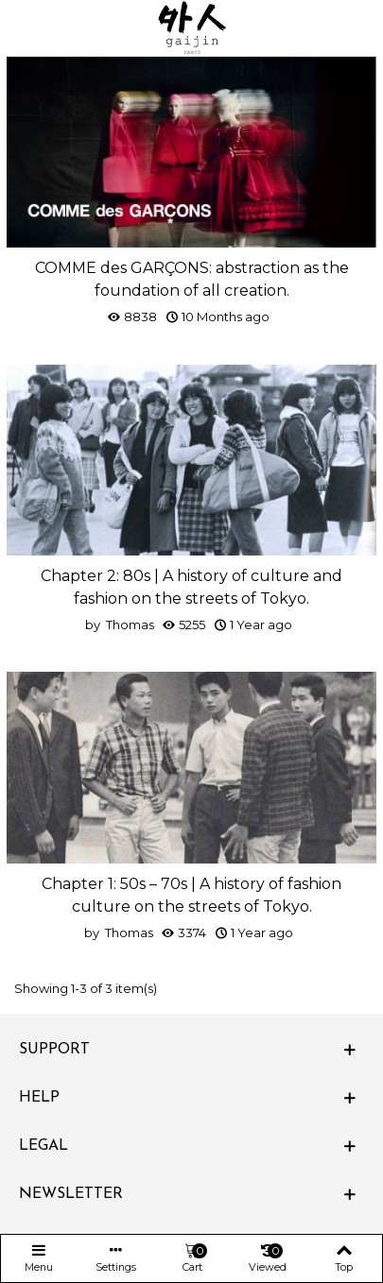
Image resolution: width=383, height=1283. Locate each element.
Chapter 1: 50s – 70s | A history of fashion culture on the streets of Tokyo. (191, 895)
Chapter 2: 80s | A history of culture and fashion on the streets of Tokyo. (191, 587)
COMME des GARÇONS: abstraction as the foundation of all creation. (192, 279)
